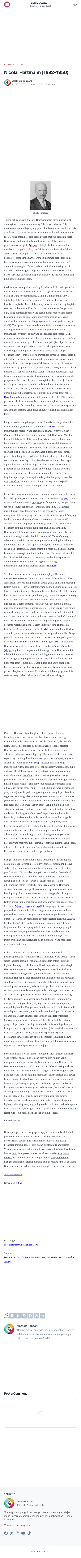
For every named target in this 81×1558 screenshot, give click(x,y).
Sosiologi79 (40, 3)
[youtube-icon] (23, 1534)
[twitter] (18, 1315)
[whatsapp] (24, 1315)
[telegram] (30, 1315)
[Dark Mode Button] (75, 4)
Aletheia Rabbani (26, 1501)
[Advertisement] (40, 36)
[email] (42, 1315)
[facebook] (12, 1315)
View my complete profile (20, 1525)
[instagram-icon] (17, 1534)
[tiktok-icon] (29, 1534)
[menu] (7, 4)
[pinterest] (36, 1315)
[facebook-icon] (6, 1534)
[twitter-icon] (11, 1534)
